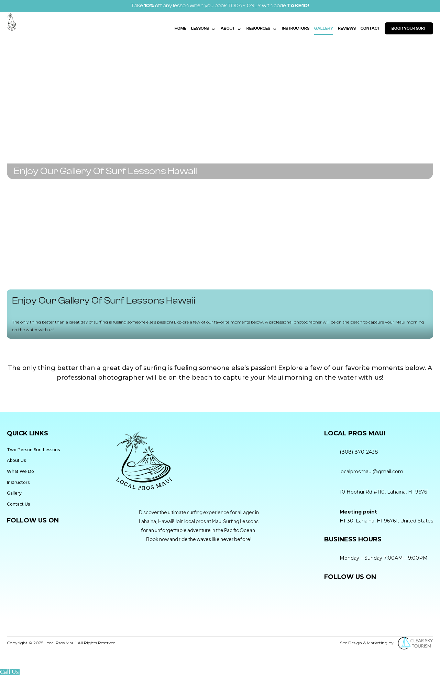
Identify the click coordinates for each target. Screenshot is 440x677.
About (228, 28)
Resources (258, 28)
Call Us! (10, 672)
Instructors (295, 28)
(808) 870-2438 (359, 452)
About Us (16, 460)
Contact (370, 28)
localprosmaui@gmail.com (371, 471)
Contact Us (18, 504)
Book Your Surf (409, 28)
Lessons (200, 28)
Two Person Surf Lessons (33, 449)
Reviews (347, 28)
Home (180, 28)
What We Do (20, 471)
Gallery (323, 28)
